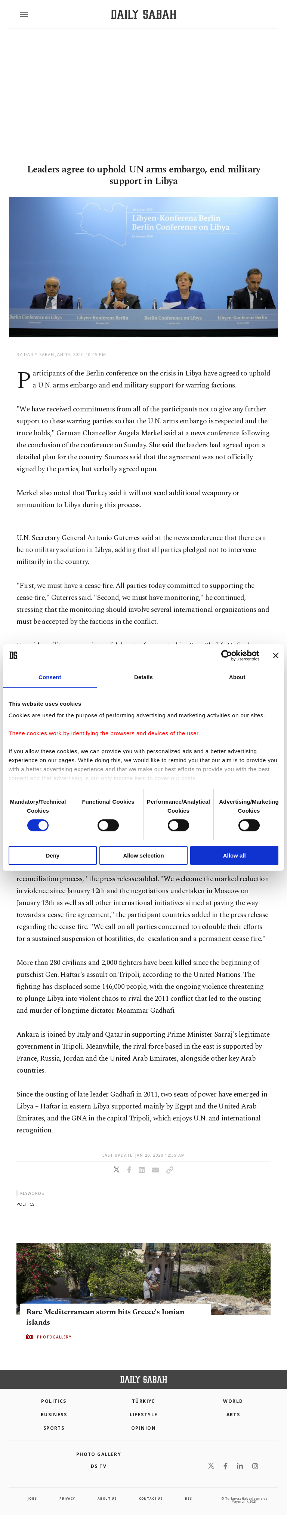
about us (107, 1498)
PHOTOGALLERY (54, 1337)
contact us (151, 1498)
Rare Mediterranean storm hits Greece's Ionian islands (105, 1317)
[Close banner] (275, 655)
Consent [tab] (49, 677)
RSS (188, 1498)
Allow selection (143, 855)
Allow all (234, 855)
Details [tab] (143, 677)
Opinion (143, 1428)
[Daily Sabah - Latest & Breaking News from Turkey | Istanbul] (143, 14)
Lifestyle (144, 1414)
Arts (233, 1414)
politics (25, 1204)
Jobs (32, 1498)
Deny (52, 855)
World (233, 1401)
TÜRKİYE (143, 1401)
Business (54, 1414)
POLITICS (54, 1401)
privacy (67, 1498)
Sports (54, 1428)
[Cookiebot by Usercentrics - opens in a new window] (226, 655)
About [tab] (237, 677)
